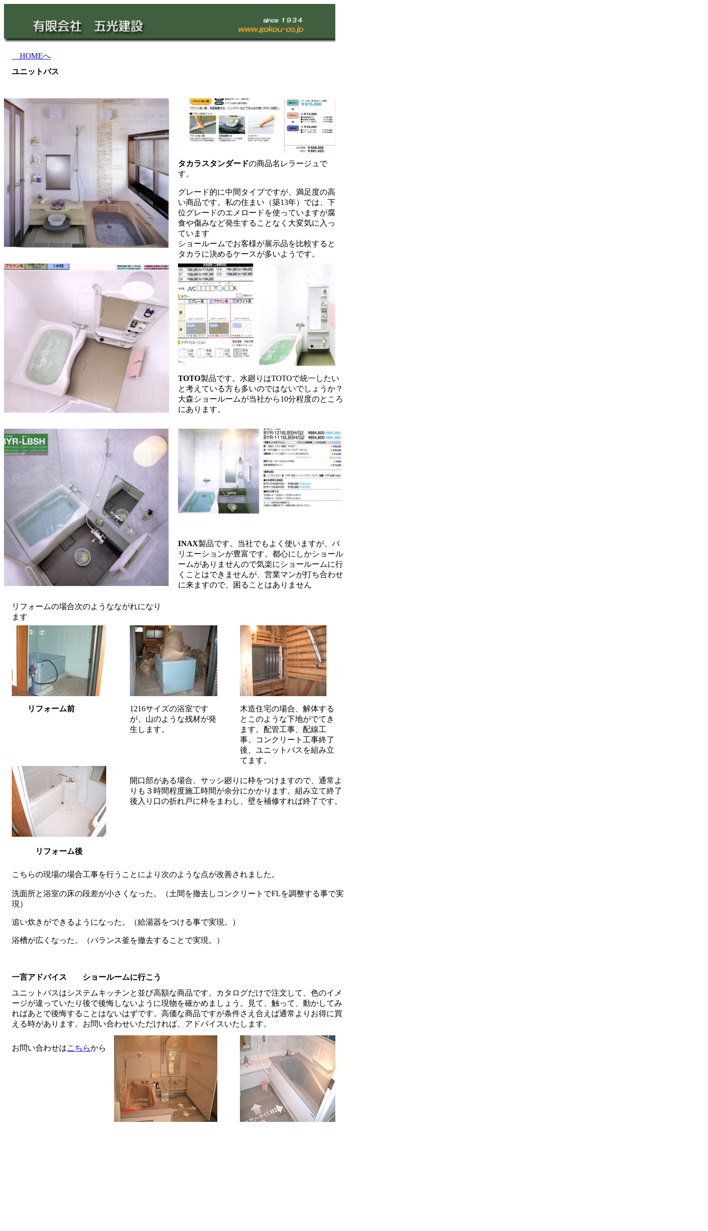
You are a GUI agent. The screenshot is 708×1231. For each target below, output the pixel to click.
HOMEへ (31, 56)
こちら (78, 1048)
